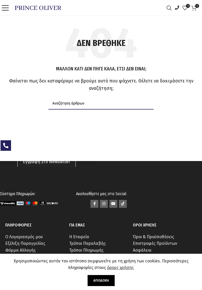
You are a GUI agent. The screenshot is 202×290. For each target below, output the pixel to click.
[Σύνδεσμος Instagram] (104, 204)
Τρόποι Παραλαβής (87, 243)
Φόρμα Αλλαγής (20, 250)
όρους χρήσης (120, 267)
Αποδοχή (101, 280)
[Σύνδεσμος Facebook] (94, 204)
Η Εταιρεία (79, 236)
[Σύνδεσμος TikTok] (123, 204)
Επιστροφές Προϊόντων (155, 243)
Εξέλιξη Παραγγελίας (25, 243)
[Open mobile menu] (6, 8)
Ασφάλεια (142, 250)
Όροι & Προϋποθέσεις (153, 236)
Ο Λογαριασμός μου (24, 236)
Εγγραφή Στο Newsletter (46, 161)
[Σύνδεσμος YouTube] (113, 204)
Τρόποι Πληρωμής (86, 250)
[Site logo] (38, 7)
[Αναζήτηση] (170, 8)
